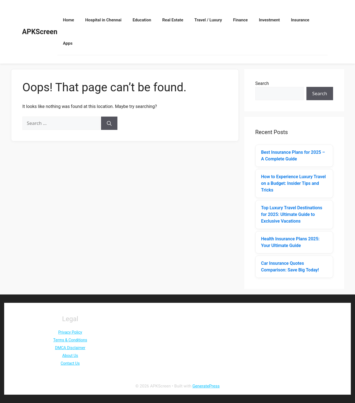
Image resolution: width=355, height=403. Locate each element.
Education (142, 19)
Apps (67, 43)
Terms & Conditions (70, 340)
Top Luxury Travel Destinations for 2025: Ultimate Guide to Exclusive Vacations (291, 214)
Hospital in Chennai (103, 19)
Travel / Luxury (208, 19)
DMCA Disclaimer (70, 348)
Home (68, 19)
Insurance (300, 19)
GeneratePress (206, 386)
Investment (269, 19)
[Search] (109, 123)
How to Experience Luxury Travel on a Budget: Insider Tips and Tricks (293, 183)
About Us (70, 355)
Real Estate (172, 19)
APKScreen (39, 32)
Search (262, 83)
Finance (240, 19)
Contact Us (70, 363)
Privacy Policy (70, 332)
